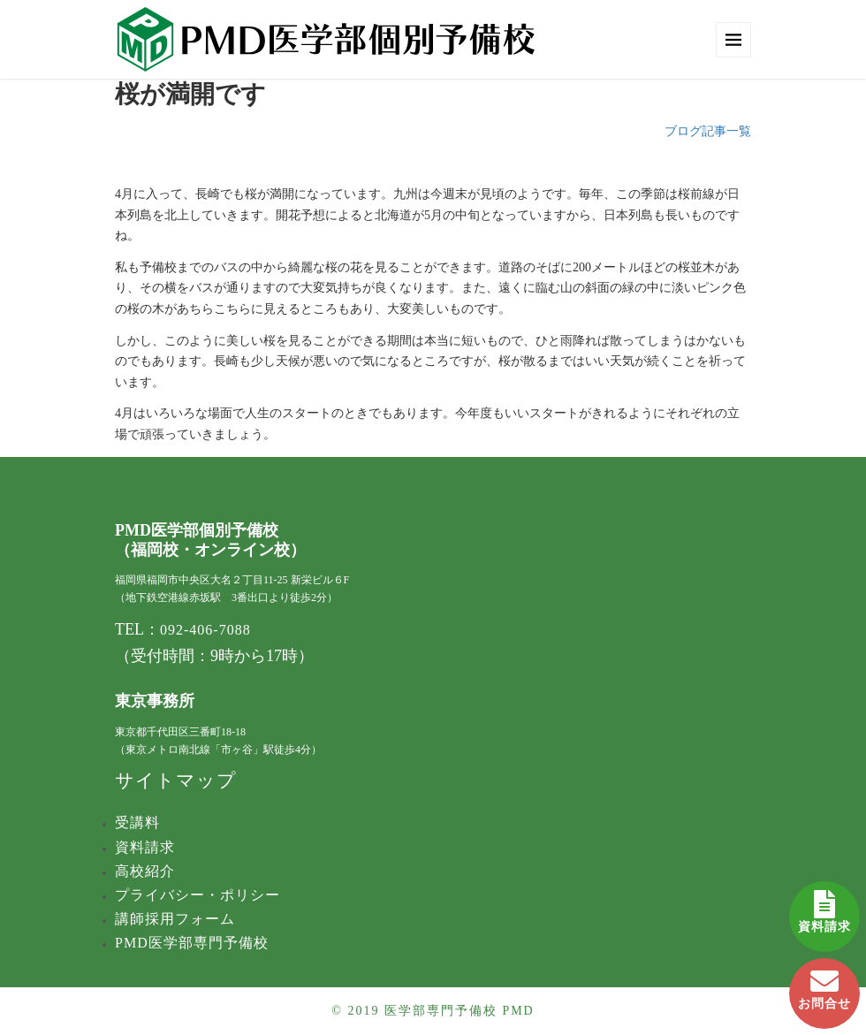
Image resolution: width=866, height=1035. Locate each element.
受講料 (137, 822)
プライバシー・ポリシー (197, 894)
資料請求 (824, 907)
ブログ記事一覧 (708, 131)
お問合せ (824, 984)
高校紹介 (145, 871)
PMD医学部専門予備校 (192, 942)
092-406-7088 (205, 629)
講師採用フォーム (175, 918)
